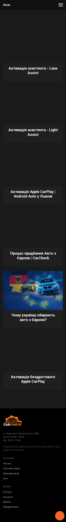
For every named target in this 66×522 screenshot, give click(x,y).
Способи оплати (11, 468)
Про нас (7, 463)
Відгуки (6, 502)
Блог (5, 478)
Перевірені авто (11, 507)
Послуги (7, 492)
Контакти (8, 497)
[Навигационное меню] (61, 5)
